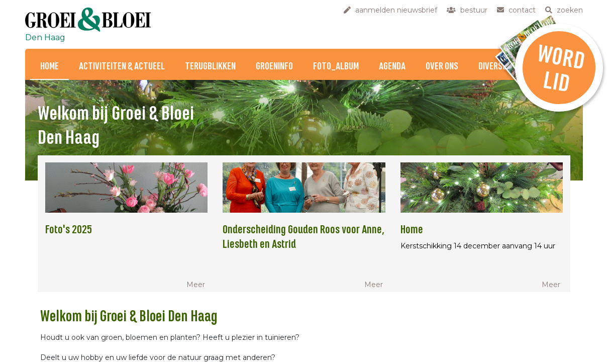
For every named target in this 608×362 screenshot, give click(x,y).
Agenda (392, 66)
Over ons (442, 66)
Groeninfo (274, 66)
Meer (195, 284)
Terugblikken (210, 66)
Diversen (494, 66)
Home (49, 66)
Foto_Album (336, 66)
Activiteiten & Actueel (122, 66)
